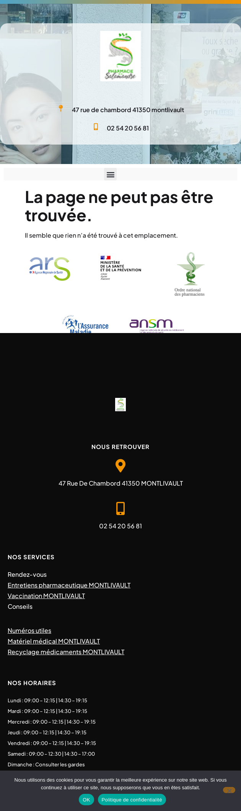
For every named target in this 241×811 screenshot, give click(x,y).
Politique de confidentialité (132, 800)
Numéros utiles (29, 630)
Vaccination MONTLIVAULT (46, 596)
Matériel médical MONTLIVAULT (54, 641)
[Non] (229, 790)
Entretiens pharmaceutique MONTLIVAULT (69, 585)
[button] (110, 174)
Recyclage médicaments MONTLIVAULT (66, 652)
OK (86, 800)
